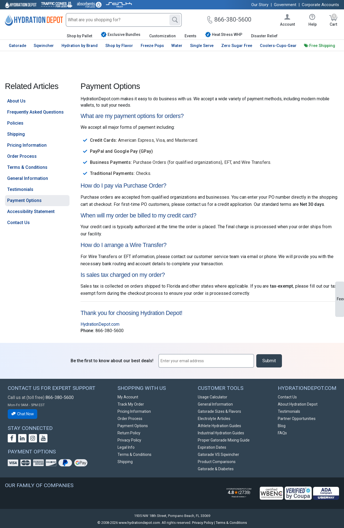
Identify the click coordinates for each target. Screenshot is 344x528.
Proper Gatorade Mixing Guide (224, 440)
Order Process (22, 156)
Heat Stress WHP (223, 34)
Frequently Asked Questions (35, 112)
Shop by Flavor (119, 45)
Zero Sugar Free (236, 45)
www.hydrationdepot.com (139, 523)
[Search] (174, 19)
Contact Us (18, 222)
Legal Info (126, 447)
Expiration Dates (212, 447)
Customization (162, 36)
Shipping (16, 134)
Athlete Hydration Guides (219, 426)
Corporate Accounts (320, 4)
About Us (16, 101)
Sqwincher (44, 45)
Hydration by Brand (80, 45)
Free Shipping (322, 45)
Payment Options (24, 200)
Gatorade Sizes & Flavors (219, 411)
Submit (269, 360)
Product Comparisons (217, 461)
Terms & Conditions (27, 167)
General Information (27, 178)
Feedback (340, 299)
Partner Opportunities (297, 418)
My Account (128, 397)
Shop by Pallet (79, 36)
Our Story (259, 4)
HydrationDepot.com (100, 324)
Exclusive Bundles (120, 34)
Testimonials (20, 189)
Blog (282, 426)
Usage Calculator (212, 397)
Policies (15, 123)
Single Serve (202, 45)
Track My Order (131, 404)
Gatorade (17, 45)
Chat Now (22, 414)
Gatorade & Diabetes (216, 469)
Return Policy (129, 433)
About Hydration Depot (298, 404)
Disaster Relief (264, 36)
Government (285, 4)
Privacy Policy (129, 440)
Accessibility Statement (31, 211)
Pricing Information (27, 145)
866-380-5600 (60, 397)
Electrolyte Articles (214, 418)
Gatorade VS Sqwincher (218, 454)
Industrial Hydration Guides (221, 433)
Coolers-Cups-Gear (278, 45)
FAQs (282, 433)
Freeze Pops (152, 45)
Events (190, 36)
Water (176, 45)
